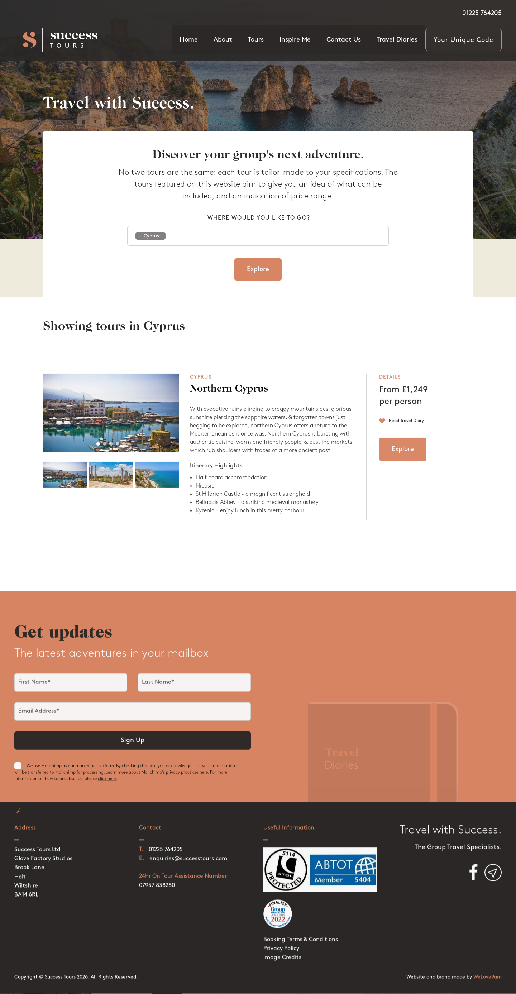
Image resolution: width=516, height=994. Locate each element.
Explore (258, 269)
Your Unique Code (463, 40)
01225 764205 (482, 13)
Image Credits (282, 948)
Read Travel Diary (406, 428)
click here (107, 785)
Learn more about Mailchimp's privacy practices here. (158, 778)
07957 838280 (157, 876)
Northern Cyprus (229, 397)
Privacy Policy (281, 939)
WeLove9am (487, 967)
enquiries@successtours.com (188, 849)
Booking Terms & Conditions (300, 930)
